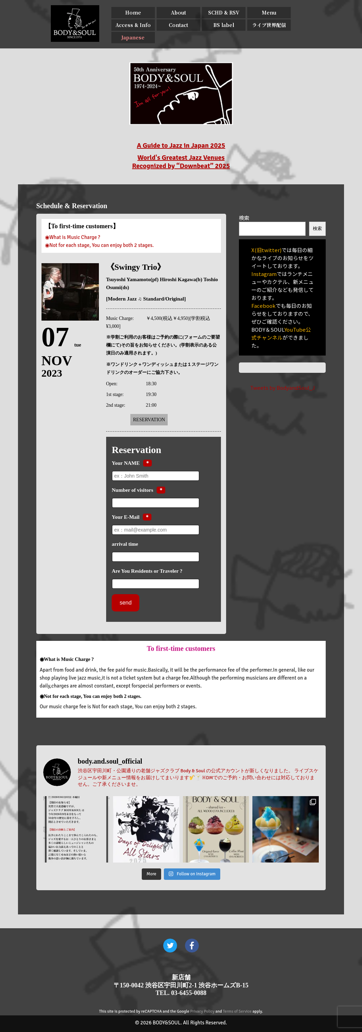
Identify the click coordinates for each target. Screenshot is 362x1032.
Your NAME (126, 463)
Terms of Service (237, 1011)
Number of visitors (132, 490)
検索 (244, 217)
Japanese (133, 37)
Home (133, 12)
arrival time (125, 544)
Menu (269, 12)
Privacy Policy (202, 1011)
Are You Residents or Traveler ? (147, 571)
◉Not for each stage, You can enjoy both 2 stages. (99, 245)
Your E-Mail (125, 517)
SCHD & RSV (223, 12)
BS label (223, 24)
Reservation (149, 419)
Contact (178, 24)
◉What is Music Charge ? (72, 237)
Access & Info (133, 24)
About (178, 12)
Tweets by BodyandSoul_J (282, 387)
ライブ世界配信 (269, 24)
